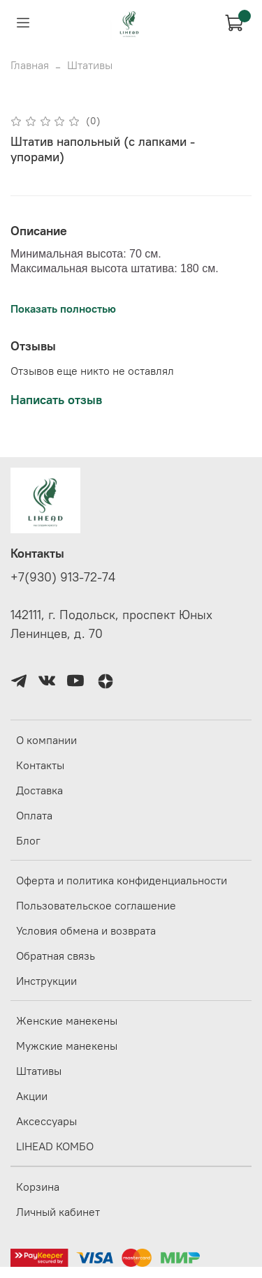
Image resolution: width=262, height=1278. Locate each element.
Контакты (40, 765)
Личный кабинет (58, 1212)
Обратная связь (55, 956)
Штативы (89, 65)
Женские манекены (66, 1020)
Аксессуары (46, 1121)
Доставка (39, 790)
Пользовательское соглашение (96, 905)
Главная (29, 65)
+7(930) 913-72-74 (62, 577)
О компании (46, 740)
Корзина (37, 1187)
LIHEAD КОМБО (55, 1146)
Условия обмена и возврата (86, 930)
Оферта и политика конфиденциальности (121, 880)
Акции (32, 1096)
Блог (28, 840)
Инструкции (46, 981)
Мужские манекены (66, 1046)
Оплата (34, 815)
